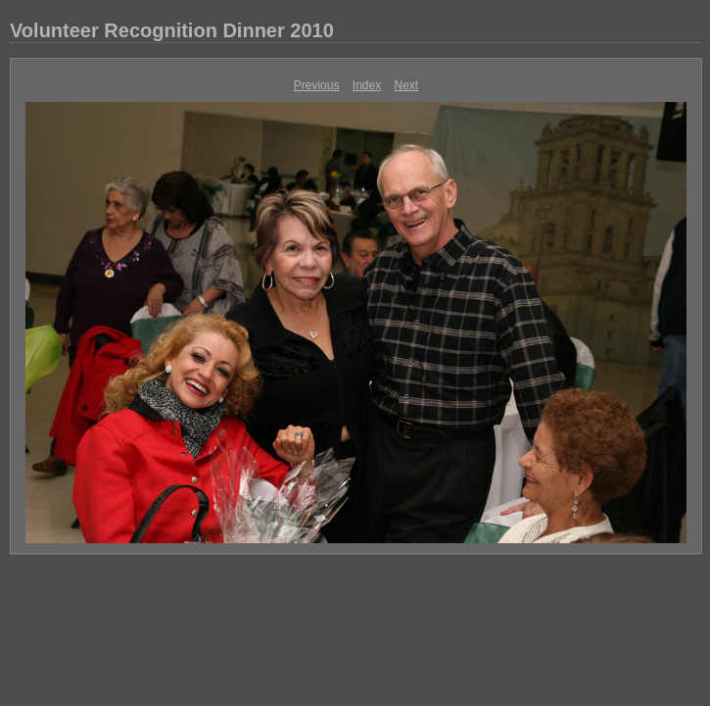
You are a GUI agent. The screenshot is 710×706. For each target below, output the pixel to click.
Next (407, 85)
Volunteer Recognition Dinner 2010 (172, 30)
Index (367, 85)
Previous (317, 85)
